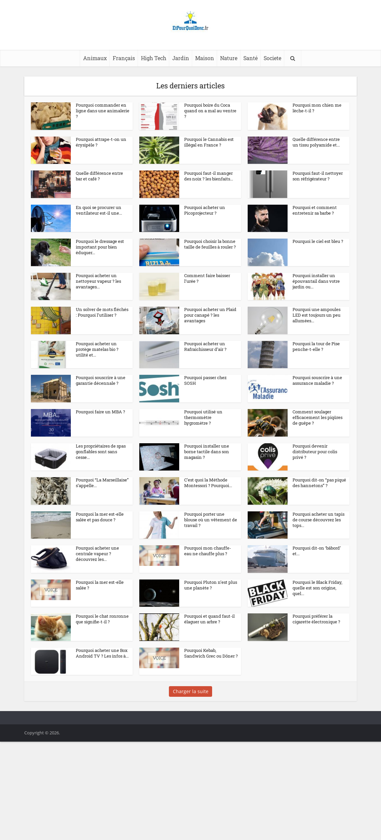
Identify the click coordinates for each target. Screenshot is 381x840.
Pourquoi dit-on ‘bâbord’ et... (317, 592)
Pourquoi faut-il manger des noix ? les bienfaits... (208, 176)
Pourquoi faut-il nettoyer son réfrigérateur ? (318, 176)
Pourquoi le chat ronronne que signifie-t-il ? (102, 672)
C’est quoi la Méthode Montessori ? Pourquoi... (208, 512)
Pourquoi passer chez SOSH (205, 392)
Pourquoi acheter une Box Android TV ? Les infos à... (102, 711)
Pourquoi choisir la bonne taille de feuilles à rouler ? (210, 244)
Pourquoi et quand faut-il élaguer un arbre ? (209, 672)
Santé (250, 57)
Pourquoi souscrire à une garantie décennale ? (100, 392)
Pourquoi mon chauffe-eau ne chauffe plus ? (207, 592)
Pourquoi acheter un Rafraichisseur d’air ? (205, 353)
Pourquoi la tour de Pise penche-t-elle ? (316, 353)
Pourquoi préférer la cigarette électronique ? (316, 672)
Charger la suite (190, 756)
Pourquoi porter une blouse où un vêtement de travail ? (210, 555)
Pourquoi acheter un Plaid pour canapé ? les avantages (210, 315)
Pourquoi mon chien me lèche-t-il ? (317, 108)
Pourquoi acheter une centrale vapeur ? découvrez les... (97, 594)
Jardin (180, 57)
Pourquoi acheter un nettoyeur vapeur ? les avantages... (98, 281)
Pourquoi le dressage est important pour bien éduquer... (100, 247)
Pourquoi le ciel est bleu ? (318, 242)
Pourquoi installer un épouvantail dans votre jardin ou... (316, 281)
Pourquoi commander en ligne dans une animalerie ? (102, 110)
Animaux (95, 57)
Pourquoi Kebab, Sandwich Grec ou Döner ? (211, 711)
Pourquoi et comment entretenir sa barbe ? (315, 210)
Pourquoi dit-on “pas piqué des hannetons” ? (319, 512)
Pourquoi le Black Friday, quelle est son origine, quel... (317, 634)
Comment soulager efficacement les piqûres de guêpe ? (317, 435)
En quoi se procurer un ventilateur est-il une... (99, 210)
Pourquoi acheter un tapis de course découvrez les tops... (318, 555)
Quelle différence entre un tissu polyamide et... (316, 142)
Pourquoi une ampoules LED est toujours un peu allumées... (316, 315)
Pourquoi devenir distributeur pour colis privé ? (315, 475)
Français (124, 57)
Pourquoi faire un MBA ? (100, 430)
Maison (204, 57)
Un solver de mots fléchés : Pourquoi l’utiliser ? (102, 313)
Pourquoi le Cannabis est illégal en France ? (209, 142)
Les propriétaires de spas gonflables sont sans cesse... (101, 475)
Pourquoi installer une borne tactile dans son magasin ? (206, 475)
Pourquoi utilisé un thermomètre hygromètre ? (203, 435)
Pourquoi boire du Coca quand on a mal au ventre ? (210, 110)
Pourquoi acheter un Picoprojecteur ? (204, 210)
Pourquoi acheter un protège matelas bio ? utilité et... (97, 355)
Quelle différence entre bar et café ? (99, 176)
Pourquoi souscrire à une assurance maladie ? (317, 392)
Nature (228, 57)
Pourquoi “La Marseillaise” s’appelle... (102, 512)
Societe (272, 57)
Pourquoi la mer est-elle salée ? (100, 632)
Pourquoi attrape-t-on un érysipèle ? (101, 142)
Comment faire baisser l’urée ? (207, 278)
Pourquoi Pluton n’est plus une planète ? (210, 632)
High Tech (153, 57)
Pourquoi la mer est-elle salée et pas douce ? (100, 552)
